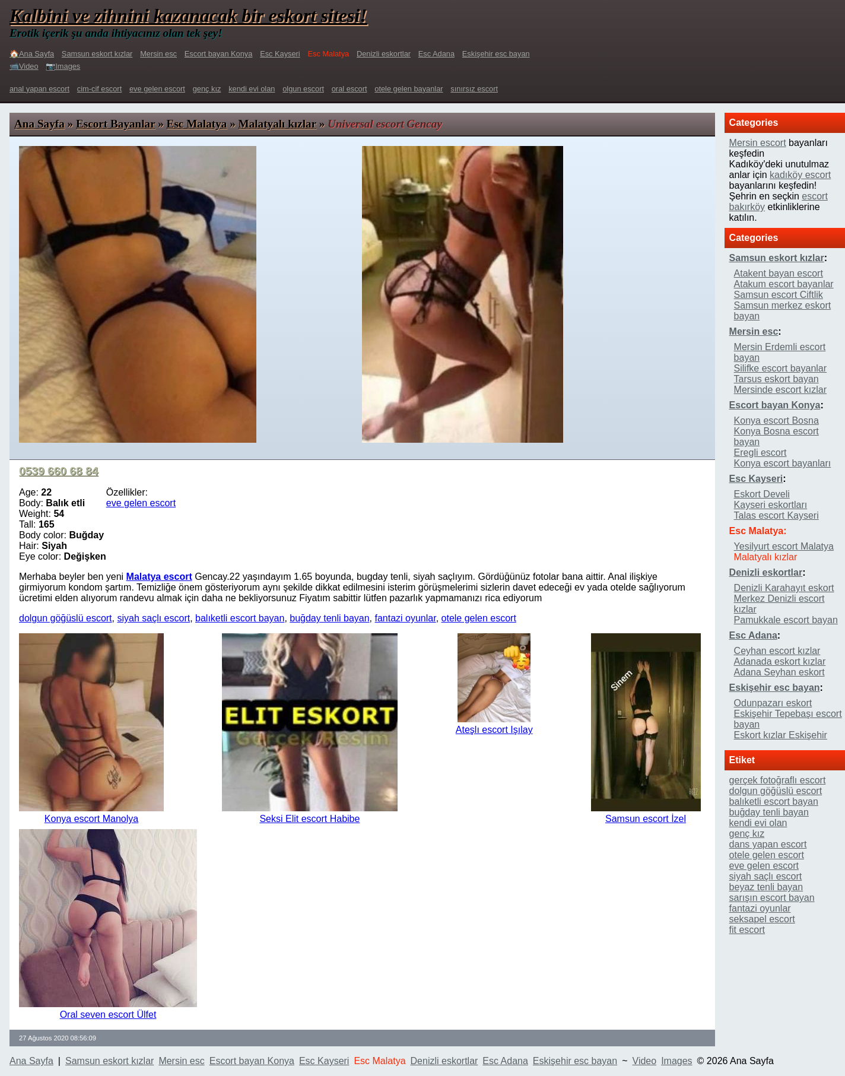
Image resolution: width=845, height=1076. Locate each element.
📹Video (24, 66)
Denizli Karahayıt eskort (784, 588)
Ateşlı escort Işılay (494, 730)
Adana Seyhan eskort (779, 672)
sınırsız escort (474, 88)
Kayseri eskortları (771, 505)
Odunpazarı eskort (773, 703)
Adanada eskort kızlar (780, 661)
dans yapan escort (768, 844)
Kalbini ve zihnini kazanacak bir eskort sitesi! (188, 15)
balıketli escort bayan (239, 618)
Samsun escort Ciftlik (778, 295)
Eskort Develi (762, 494)
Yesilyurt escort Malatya (784, 546)
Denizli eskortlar (384, 53)
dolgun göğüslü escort (65, 618)
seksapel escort (762, 919)
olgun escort (303, 88)
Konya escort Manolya (91, 819)
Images (676, 1061)
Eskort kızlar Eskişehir (780, 735)
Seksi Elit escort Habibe (309, 819)
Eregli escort (760, 452)
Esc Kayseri (280, 53)
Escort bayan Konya (219, 53)
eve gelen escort (157, 88)
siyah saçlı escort (153, 618)
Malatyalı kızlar (277, 124)
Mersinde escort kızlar (780, 390)
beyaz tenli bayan (766, 887)
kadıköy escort (800, 175)
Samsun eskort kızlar (97, 53)
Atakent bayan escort (778, 273)
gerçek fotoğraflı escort (777, 780)
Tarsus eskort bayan (776, 379)
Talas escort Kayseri (776, 515)
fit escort (747, 930)
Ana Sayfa (39, 124)
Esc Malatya (197, 124)
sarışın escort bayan (772, 898)
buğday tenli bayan (329, 618)
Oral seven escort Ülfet (108, 1015)
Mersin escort (757, 143)
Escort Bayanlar (115, 124)
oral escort (349, 88)
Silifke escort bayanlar (780, 368)
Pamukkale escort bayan (786, 620)
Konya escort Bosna (776, 420)
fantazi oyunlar (405, 618)
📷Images (63, 66)
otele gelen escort (478, 618)
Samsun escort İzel (645, 819)
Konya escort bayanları (782, 463)
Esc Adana (436, 53)
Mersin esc (158, 53)
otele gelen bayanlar (408, 88)
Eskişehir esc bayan (496, 53)
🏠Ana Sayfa (31, 53)
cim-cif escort (99, 88)
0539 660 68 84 (58, 471)
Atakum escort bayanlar (784, 284)
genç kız (207, 88)
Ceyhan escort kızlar (777, 651)
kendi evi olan (251, 88)
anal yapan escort (39, 88)
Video (645, 1061)
